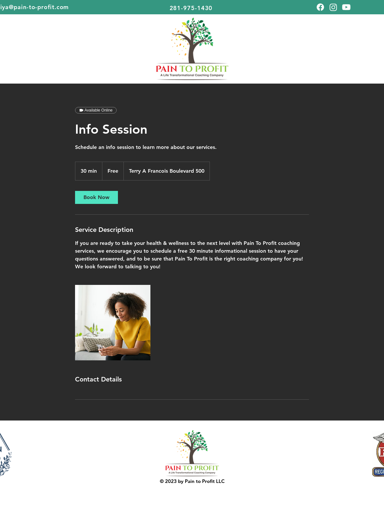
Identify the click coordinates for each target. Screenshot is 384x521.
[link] (96, 197)
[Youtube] (346, 7)
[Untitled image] (112, 322)
